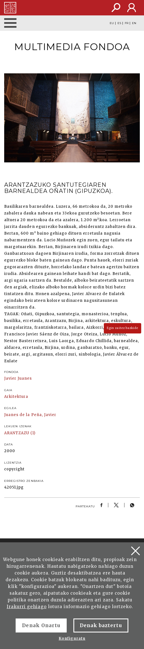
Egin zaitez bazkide (122, 328)
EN (134, 23)
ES (119, 23)
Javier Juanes (18, 378)
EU (112, 23)
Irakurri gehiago (27, 606)
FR (126, 23)
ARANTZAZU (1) (20, 433)
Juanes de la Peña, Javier (30, 414)
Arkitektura (16, 396)
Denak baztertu (101, 625)
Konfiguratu (72, 638)
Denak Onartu (41, 625)
